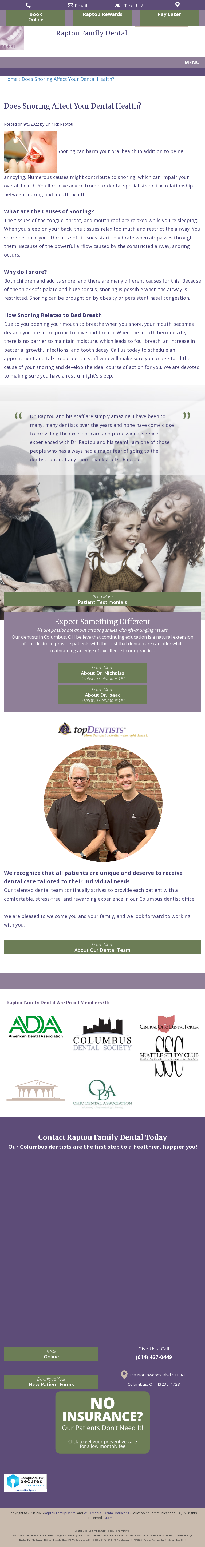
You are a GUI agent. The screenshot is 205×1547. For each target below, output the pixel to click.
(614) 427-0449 (154, 1357)
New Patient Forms (51, 1382)
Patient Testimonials (102, 599)
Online (51, 1354)
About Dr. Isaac (102, 695)
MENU (192, 62)
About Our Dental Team (102, 947)
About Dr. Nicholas (102, 673)
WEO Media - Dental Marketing (106, 1513)
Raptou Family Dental (60, 1513)
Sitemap (110, 1518)
